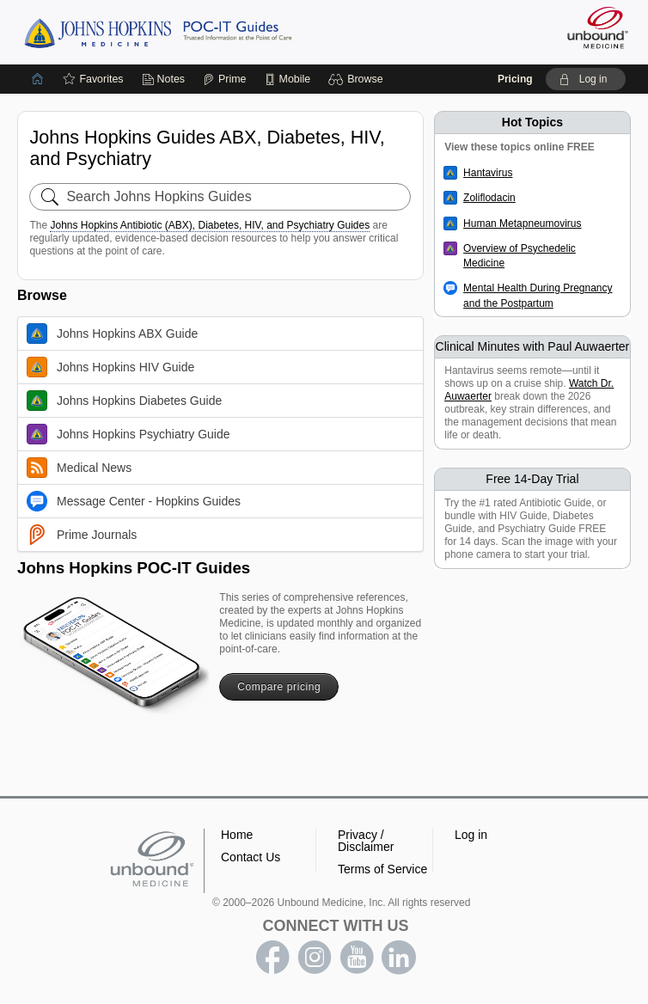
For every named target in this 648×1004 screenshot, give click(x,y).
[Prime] (224, 79)
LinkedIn (399, 957)
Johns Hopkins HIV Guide (110, 367)
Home (237, 835)
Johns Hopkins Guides (157, 32)
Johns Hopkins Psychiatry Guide (128, 434)
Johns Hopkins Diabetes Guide (124, 400)
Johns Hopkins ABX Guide (112, 333)
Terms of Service (382, 869)
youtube (356, 957)
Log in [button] (471, 835)
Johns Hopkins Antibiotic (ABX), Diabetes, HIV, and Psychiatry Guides (210, 225)
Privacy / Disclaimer (366, 841)
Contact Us (250, 857)
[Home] (38, 79)
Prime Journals (82, 534)
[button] (358, 79)
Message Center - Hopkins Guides (134, 501)
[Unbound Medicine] (592, 27)
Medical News (79, 467)
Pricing (515, 79)
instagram (314, 957)
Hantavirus (487, 173)
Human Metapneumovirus (522, 223)
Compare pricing (279, 687)
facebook (272, 957)
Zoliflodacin (489, 198)
